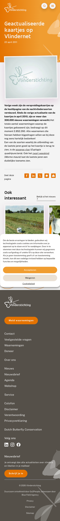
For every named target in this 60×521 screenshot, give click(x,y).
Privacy (30, 501)
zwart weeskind (41, 153)
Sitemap (30, 513)
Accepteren (30, 270)
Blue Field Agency (30, 495)
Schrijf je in (16, 473)
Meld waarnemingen (21, 320)
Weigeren (30, 278)
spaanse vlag (23, 149)
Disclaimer (30, 507)
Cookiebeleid (29, 284)
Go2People (35, 491)
